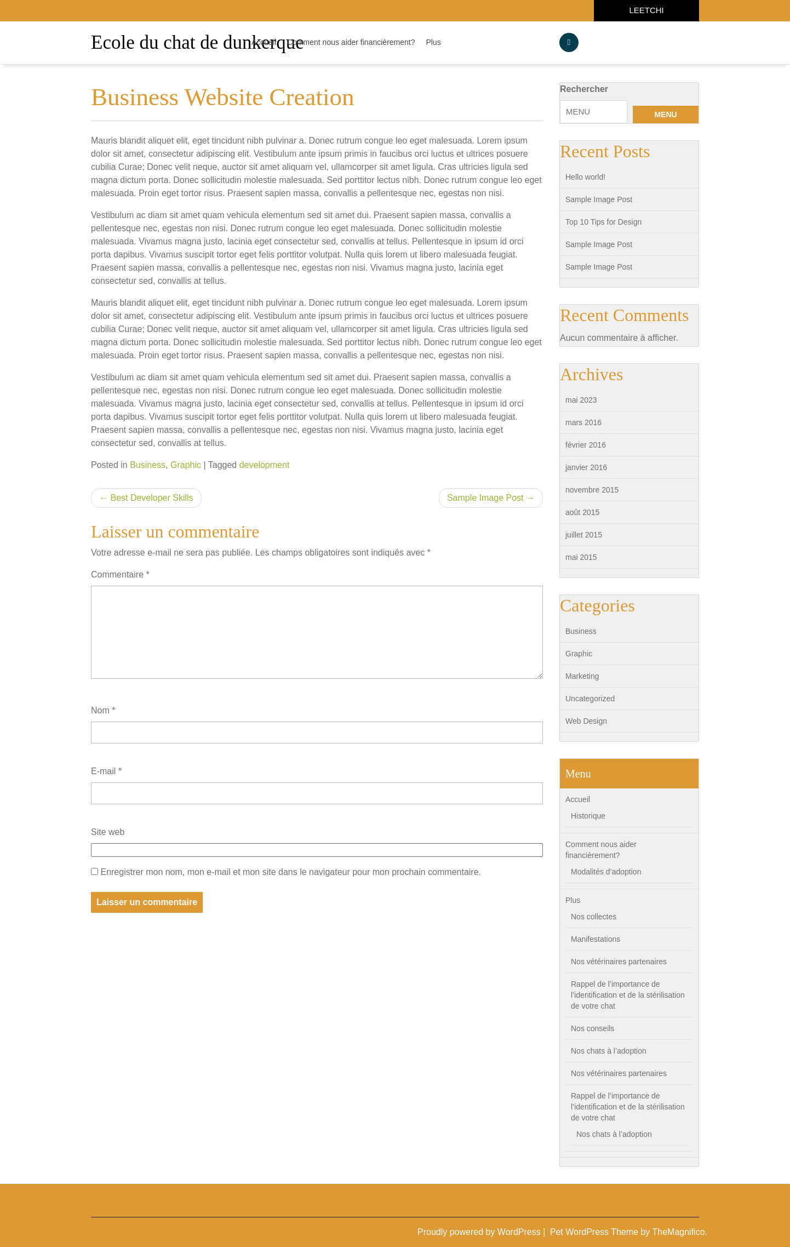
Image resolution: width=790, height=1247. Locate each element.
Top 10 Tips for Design (603, 222)
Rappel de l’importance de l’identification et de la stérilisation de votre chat (628, 995)
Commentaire (120, 574)
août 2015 (582, 512)
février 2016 (585, 445)
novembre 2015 (592, 489)
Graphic (185, 465)
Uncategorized (590, 698)
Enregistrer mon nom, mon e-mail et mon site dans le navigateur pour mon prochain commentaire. (290, 872)
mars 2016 (583, 422)
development (264, 465)
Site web (107, 832)
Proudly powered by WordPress (480, 1232)
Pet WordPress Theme (595, 1232)
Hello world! (585, 177)
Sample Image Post (485, 497)
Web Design (586, 721)
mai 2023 (581, 400)
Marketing (582, 676)
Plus (433, 42)
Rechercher (584, 89)
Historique (588, 815)
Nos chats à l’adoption (608, 1050)
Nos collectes (593, 916)
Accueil (263, 42)
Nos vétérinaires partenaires (619, 961)
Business (147, 465)
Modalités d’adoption (606, 871)
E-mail (106, 771)
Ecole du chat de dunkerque (197, 42)
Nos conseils (592, 1028)
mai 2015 (581, 557)
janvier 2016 (586, 467)
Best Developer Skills (151, 497)
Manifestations (595, 939)
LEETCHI (646, 10)
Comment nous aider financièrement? (351, 42)
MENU (665, 114)
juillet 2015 (583, 534)
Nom (103, 710)
